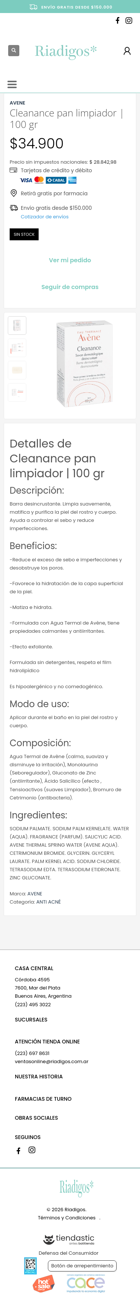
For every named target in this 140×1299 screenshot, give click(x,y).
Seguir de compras (70, 287)
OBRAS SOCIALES (36, 1118)
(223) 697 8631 (32, 1053)
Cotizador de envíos (45, 216)
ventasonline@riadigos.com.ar (51, 1061)
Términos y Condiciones (66, 1217)
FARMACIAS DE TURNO (43, 1099)
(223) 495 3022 (33, 1004)
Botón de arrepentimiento (82, 1265)
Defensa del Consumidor (68, 1253)
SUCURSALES (31, 1019)
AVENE (34, 893)
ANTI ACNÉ (48, 901)
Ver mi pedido (70, 260)
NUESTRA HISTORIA (39, 1076)
